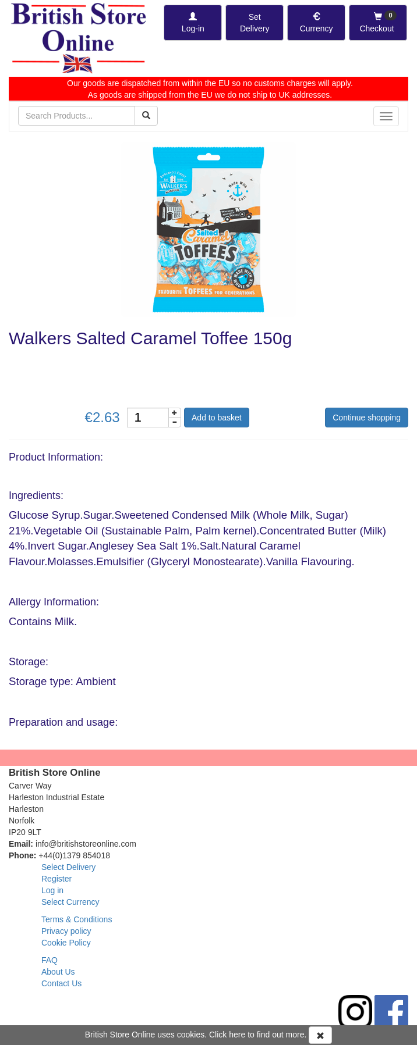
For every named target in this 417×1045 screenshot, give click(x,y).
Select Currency (70, 902)
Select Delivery (68, 867)
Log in (52, 890)
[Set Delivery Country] (254, 23)
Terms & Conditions (76, 919)
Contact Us (61, 983)
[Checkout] (378, 23)
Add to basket (217, 417)
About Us (58, 971)
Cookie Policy (66, 942)
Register (56, 878)
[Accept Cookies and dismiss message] (320, 1035)
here (237, 1034)
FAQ (49, 960)
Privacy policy (66, 931)
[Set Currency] (316, 23)
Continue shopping (367, 417)
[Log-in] (193, 23)
